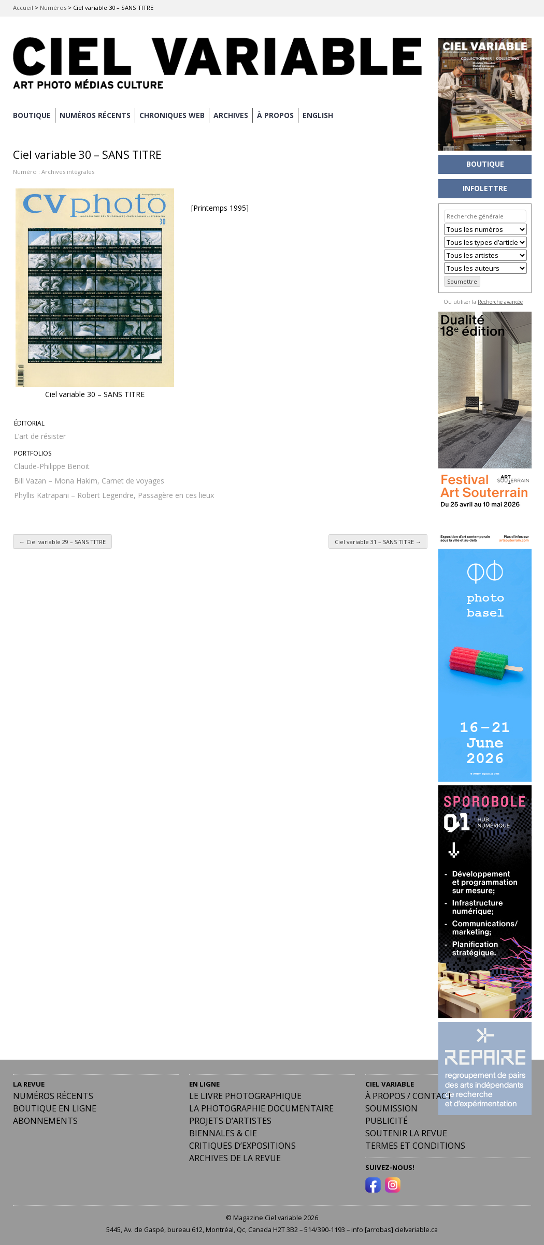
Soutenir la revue (406, 1133)
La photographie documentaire (261, 1108)
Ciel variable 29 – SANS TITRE (62, 542)
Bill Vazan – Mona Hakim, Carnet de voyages (89, 481)
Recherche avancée (500, 301)
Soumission (391, 1108)
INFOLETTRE (485, 188)
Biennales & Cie (223, 1133)
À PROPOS (275, 115)
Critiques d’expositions (242, 1145)
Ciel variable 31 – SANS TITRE (378, 542)
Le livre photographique (245, 1096)
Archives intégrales (67, 171)
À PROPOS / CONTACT (408, 1096)
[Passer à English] (317, 115)
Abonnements (45, 1120)
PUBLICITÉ (386, 1120)
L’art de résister (40, 436)
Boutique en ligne (54, 1108)
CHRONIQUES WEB (172, 115)
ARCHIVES (230, 115)
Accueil (23, 7)
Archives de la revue (235, 1158)
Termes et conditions (415, 1145)
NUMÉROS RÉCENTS (95, 115)
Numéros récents (53, 1096)
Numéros (53, 7)
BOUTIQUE (32, 115)
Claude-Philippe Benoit (52, 466)
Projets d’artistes (230, 1120)
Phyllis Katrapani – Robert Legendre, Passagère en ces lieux (114, 495)
